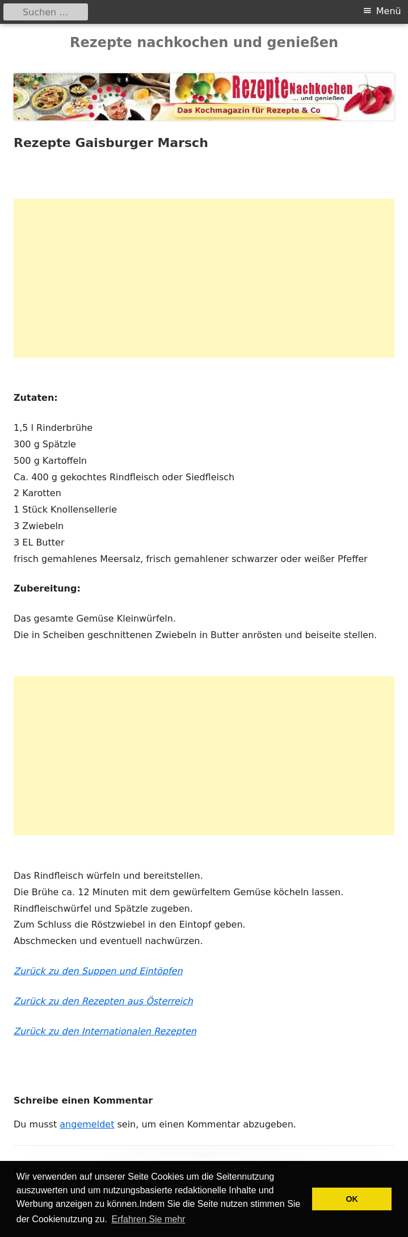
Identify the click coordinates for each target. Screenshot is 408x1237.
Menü (388, 11)
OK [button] (352, 1199)
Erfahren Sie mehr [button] (149, 1219)
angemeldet (87, 1124)
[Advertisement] (204, 278)
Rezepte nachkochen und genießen (204, 43)
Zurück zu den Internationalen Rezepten (105, 1031)
